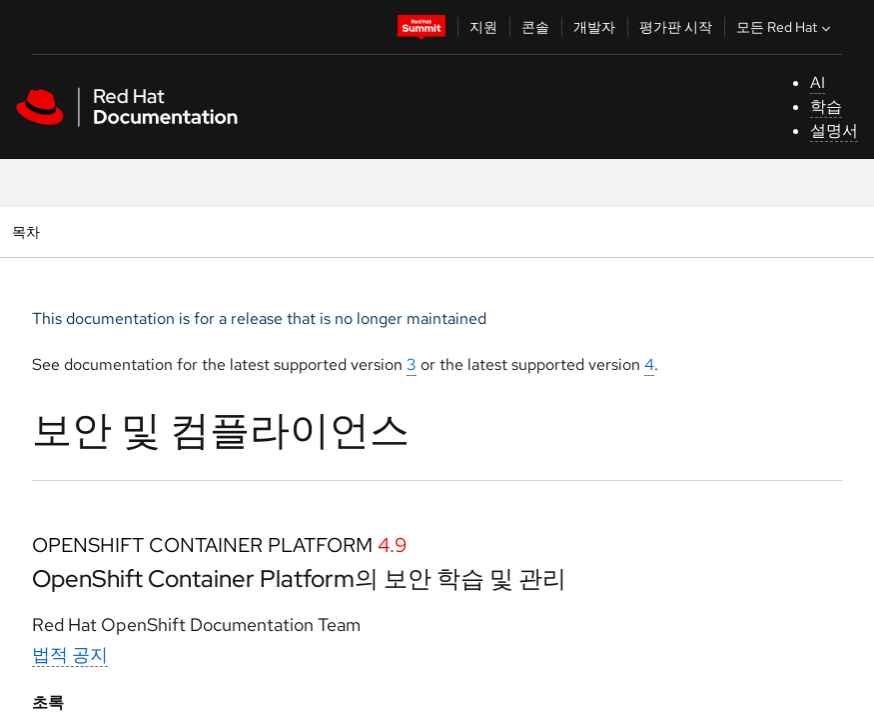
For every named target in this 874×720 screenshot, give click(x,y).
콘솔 (535, 27)
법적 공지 (70, 654)
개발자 (594, 27)
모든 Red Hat (785, 27)
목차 (28, 231)
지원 (483, 27)
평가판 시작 (675, 27)
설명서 (834, 130)
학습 (826, 106)
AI (817, 82)
